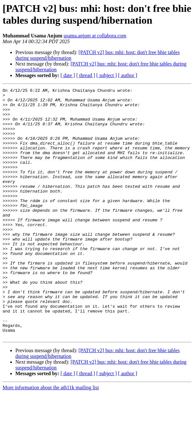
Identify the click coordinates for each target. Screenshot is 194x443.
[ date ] (68, 75)
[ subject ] (106, 75)
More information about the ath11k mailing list (51, 437)
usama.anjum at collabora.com (95, 35)
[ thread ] (85, 75)
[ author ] (127, 75)
